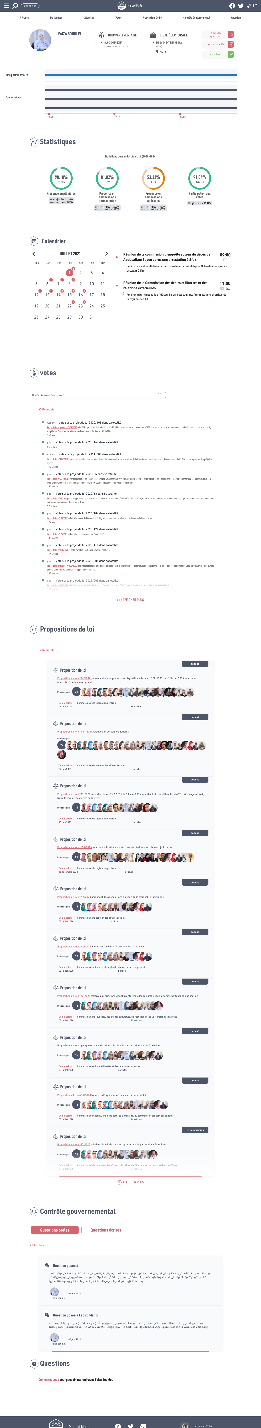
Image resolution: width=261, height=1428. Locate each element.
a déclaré (215, 54)
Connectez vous (48, 1380)
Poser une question (215, 34)
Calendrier (88, 17)
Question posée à (65, 1265)
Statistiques (56, 17)
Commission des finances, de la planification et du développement (111, 967)
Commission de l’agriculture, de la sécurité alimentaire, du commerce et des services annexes (125, 1115)
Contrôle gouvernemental (196, 17)
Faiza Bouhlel (58, 1297)
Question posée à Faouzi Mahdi (75, 1315)
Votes (118, 17)
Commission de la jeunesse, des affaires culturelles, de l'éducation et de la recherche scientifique (127, 1016)
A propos (24, 17)
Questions (236, 17)
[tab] (69, 272)
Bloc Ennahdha (113, 42)
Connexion (30, 5)
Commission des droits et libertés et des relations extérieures (108, 1066)
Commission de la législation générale (96, 702)
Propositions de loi (152, 17)
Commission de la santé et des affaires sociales (101, 765)
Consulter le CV (215, 44)
